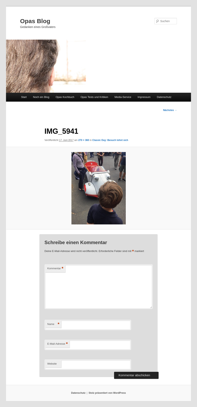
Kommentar (55, 268)
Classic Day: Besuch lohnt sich (110, 140)
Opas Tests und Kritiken (94, 97)
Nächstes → (170, 110)
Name (53, 324)
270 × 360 (83, 140)
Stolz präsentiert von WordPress (107, 393)
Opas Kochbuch (65, 97)
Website (52, 363)
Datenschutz (164, 97)
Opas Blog (35, 21)
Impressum (144, 97)
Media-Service (122, 97)
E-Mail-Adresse (57, 344)
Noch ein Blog (41, 97)
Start (24, 97)
